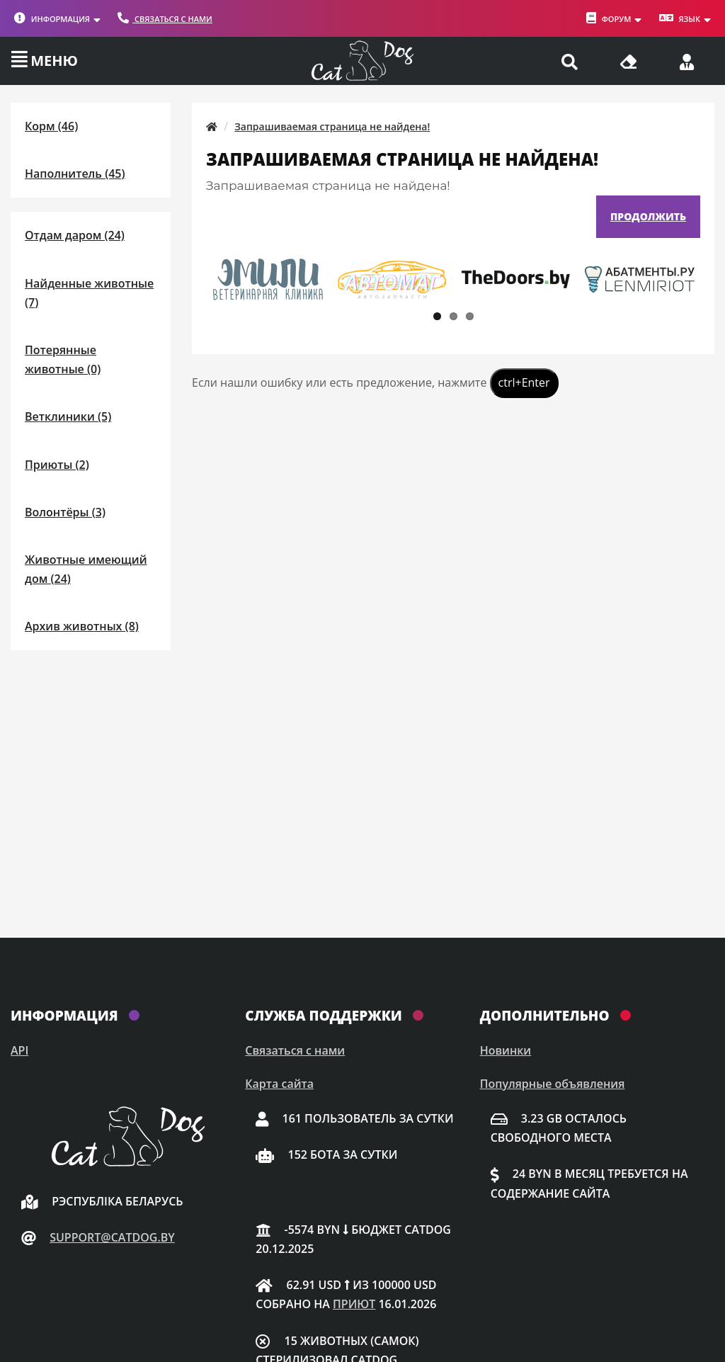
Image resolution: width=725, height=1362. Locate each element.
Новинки (506, 1050)
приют (354, 1304)
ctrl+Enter (524, 382)
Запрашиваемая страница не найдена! (332, 126)
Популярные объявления (552, 1083)
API (19, 1050)
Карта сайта (279, 1083)
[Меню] (44, 61)
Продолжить (648, 216)
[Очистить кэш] (628, 61)
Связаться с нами (295, 1050)
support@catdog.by (112, 1237)
